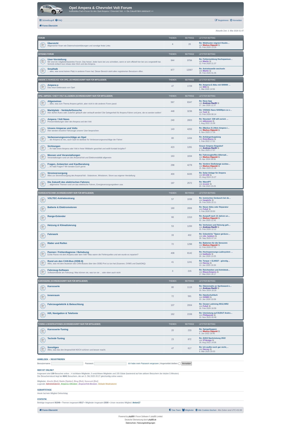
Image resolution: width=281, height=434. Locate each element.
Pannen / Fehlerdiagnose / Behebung (68, 252)
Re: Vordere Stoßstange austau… (214, 164)
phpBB (131, 416)
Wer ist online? (45, 370)
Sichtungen (53, 146)
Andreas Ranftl (210, 103)
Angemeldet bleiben (170, 363)
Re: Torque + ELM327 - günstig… (214, 261)
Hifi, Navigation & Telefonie (62, 313)
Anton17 (136, 402)
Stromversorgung (57, 173)
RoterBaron (208, 139)
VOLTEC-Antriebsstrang (61, 198)
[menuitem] (58, 20)
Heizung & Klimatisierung (61, 225)
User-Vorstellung (56, 59)
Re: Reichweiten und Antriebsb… (214, 270)
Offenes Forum (46, 54)
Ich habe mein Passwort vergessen (143, 363)
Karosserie (53, 286)
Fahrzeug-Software (58, 270)
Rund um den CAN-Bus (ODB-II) (65, 261)
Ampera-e (52, 85)
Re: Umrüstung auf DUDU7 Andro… (215, 313)
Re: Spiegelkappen (208, 329)
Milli (205, 87)
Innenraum (53, 295)
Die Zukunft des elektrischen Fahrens (68, 182)
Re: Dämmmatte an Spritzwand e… (215, 286)
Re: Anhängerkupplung (210, 137)
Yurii (205, 112)
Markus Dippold (210, 45)
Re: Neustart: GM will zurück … (213, 119)
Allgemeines (54, 101)
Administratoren (53, 384)
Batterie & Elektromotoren (62, 207)
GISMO (206, 297)
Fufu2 (205, 209)
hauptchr (207, 200)
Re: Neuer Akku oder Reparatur (213, 207)
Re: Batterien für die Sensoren (213, 243)
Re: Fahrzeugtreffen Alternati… (213, 155)
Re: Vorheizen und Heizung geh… (214, 225)
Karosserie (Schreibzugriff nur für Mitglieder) (63, 281)
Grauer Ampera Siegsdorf (211, 146)
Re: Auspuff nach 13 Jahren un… (214, 216)
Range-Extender (56, 216)
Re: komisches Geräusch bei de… (215, 198)
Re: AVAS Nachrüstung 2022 (212, 338)
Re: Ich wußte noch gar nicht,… (213, 347)
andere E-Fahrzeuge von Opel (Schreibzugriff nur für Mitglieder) (72, 80)
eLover (206, 184)
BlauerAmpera (209, 272)
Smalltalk (52, 69)
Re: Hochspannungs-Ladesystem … (216, 252)
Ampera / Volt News (58, 119)
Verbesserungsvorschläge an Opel (66, 137)
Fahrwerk (52, 234)
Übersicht (52, 43)
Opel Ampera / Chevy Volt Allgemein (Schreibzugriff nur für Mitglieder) (75, 96)
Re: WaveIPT (205, 182)
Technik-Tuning (56, 338)
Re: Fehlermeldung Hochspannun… (216, 59)
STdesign (207, 340)
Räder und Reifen (57, 243)
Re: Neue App (205, 101)
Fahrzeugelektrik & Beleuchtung (65, 304)
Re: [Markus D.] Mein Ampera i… (214, 128)
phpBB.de (152, 420)
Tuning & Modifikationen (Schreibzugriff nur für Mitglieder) (69, 324)
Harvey (206, 263)
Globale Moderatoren (107, 384)
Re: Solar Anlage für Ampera (212, 173)
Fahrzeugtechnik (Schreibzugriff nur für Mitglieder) (66, 193)
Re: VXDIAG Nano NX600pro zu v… (215, 110)
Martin (206, 61)
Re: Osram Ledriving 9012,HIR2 (213, 304)
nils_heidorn (209, 236)
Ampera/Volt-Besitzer (87, 384)
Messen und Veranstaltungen (63, 155)
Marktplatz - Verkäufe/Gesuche (64, 110)
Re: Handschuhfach (208, 295)
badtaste (207, 254)
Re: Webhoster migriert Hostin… (214, 43)
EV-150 (206, 175)
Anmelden (42, 359)
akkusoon (207, 121)
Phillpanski (208, 315)
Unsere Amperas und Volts (62, 128)
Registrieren (58, 359)
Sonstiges (53, 347)
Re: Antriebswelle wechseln (212, 69)
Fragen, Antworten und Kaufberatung (68, 164)
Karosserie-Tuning (57, 329)
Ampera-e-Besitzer (69, 384)
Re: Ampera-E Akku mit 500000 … (214, 85)
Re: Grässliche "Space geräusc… (214, 234)
